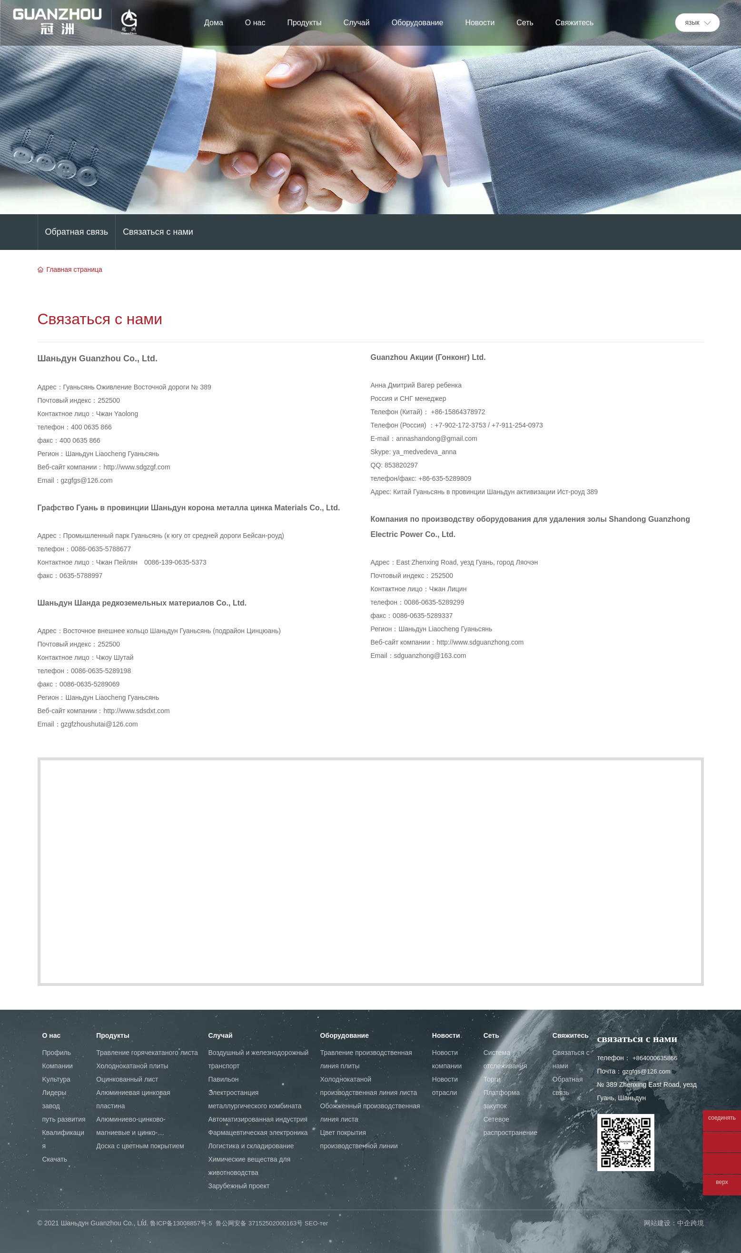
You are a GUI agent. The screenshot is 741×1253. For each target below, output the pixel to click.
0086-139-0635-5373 (175, 562)
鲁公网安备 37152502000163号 (259, 1223)
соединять (722, 1118)
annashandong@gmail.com (436, 438)
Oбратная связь (77, 232)
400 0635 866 (92, 427)
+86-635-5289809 (444, 478)
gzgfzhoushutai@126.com (99, 724)
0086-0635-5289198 (102, 671)
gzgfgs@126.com (87, 480)
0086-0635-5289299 (434, 602)
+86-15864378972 (458, 412)
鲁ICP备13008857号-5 (181, 1223)
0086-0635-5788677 (101, 549)
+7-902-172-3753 (460, 425)
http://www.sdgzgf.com (137, 467)
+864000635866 (654, 1058)
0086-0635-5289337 (423, 615)
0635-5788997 (80, 575)
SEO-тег (316, 1223)
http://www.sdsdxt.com (137, 711)
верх (722, 1182)
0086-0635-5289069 (89, 684)
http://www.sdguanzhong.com (480, 642)
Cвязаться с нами (158, 232)
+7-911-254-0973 (517, 425)
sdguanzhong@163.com (430, 655)
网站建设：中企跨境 (674, 1223)
